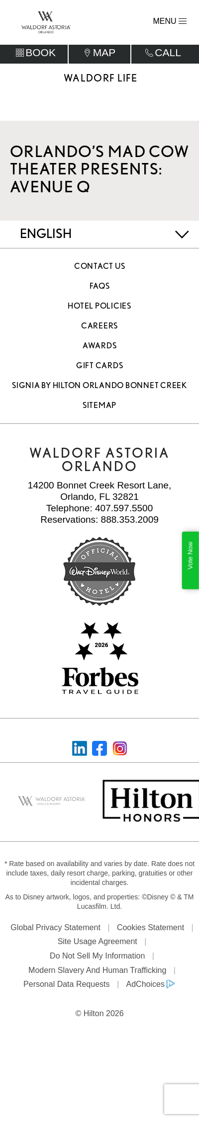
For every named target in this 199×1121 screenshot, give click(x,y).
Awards (100, 348)
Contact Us (99, 268)
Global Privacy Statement (55, 929)
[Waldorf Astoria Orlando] (46, 21)
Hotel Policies (99, 308)
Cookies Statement (150, 929)
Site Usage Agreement (97, 944)
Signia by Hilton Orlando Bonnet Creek (99, 388)
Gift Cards (99, 368)
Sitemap (99, 407)
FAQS (100, 288)
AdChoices (145, 986)
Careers (99, 328)
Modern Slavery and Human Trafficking (97, 972)
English (46, 235)
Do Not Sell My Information (97, 958)
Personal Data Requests (66, 986)
